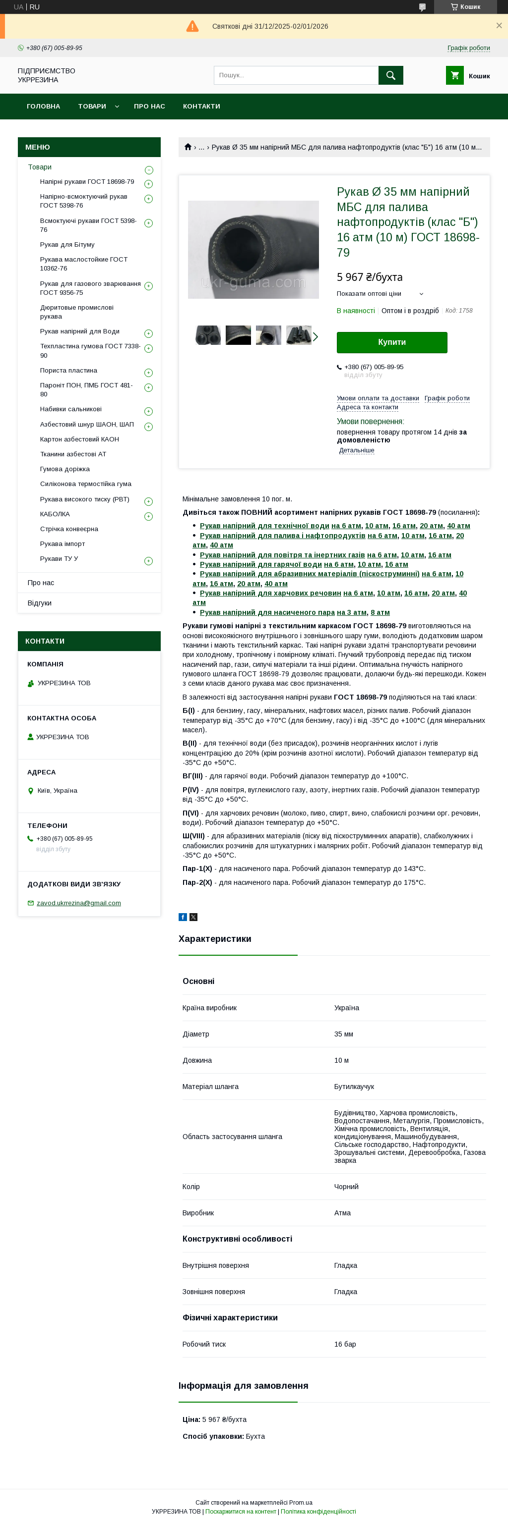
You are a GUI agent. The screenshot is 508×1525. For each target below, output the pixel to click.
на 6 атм (346, 526)
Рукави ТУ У (59, 558)
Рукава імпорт (62, 543)
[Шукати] (391, 75)
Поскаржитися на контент (240, 1511)
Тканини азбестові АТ (73, 454)
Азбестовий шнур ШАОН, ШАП (87, 424)
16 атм (404, 526)
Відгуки (40, 603)
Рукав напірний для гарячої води (261, 564)
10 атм (376, 526)
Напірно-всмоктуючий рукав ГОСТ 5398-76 (83, 201)
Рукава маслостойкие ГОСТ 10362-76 (83, 264)
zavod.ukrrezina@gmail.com (79, 903)
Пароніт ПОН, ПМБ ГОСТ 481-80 (86, 389)
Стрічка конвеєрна (69, 529)
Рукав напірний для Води (80, 331)
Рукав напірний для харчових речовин (270, 593)
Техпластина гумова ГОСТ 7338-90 (90, 350)
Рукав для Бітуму (67, 244)
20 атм (431, 526)
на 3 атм (352, 612)
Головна (43, 106)
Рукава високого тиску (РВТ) (84, 499)
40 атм (458, 526)
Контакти (201, 106)
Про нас (149, 106)
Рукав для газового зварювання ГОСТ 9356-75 (90, 288)
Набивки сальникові (71, 409)
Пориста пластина (68, 370)
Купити (392, 342)
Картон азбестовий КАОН (79, 439)
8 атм (380, 612)
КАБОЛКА (55, 514)
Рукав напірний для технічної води (264, 526)
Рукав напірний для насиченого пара (267, 612)
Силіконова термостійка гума (85, 484)
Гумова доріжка (65, 469)
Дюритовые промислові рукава (77, 312)
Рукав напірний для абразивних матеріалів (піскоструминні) (310, 574)
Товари (92, 106)
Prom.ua (301, 1502)
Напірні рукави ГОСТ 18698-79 (87, 181)
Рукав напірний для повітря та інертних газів (282, 555)
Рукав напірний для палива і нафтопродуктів (283, 536)
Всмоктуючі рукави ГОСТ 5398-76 (88, 225)
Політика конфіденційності (318, 1511)
